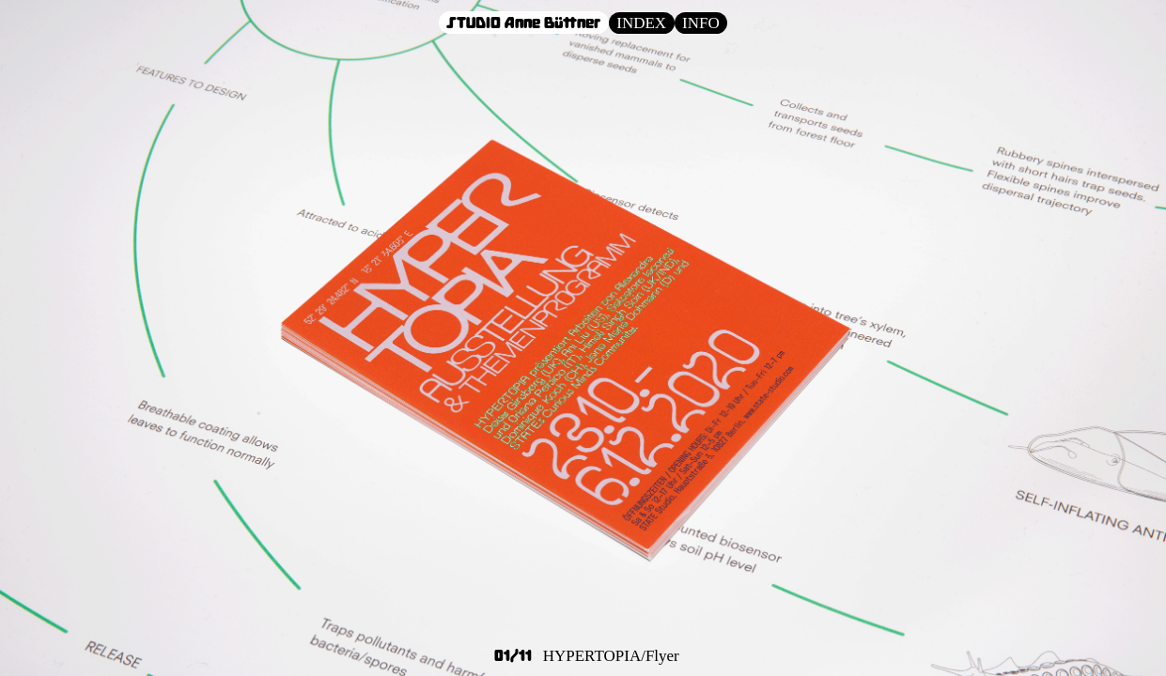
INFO (701, 23)
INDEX (641, 23)
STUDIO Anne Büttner (523, 22)
